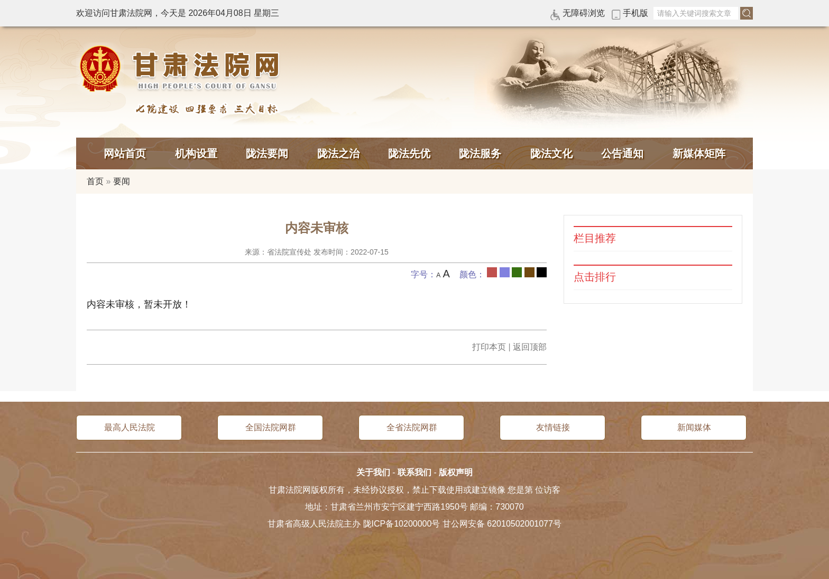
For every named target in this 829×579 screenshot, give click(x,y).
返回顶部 (530, 346)
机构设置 (196, 153)
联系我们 (414, 472)
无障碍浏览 (584, 12)
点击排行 (595, 277)
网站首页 (125, 153)
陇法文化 (551, 153)
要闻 (121, 181)
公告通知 (622, 153)
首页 (95, 181)
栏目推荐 (595, 238)
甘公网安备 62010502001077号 (502, 523)
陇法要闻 (267, 153)
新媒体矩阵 (699, 153)
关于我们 (373, 472)
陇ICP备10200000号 (401, 523)
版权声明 (456, 472)
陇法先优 (409, 153)
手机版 (635, 12)
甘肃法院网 (182, 68)
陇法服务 (480, 153)
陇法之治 (338, 153)
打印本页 (489, 346)
